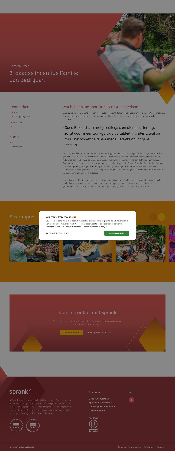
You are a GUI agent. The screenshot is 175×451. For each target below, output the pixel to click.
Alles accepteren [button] (116, 233)
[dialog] (87, 225)
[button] (57, 233)
